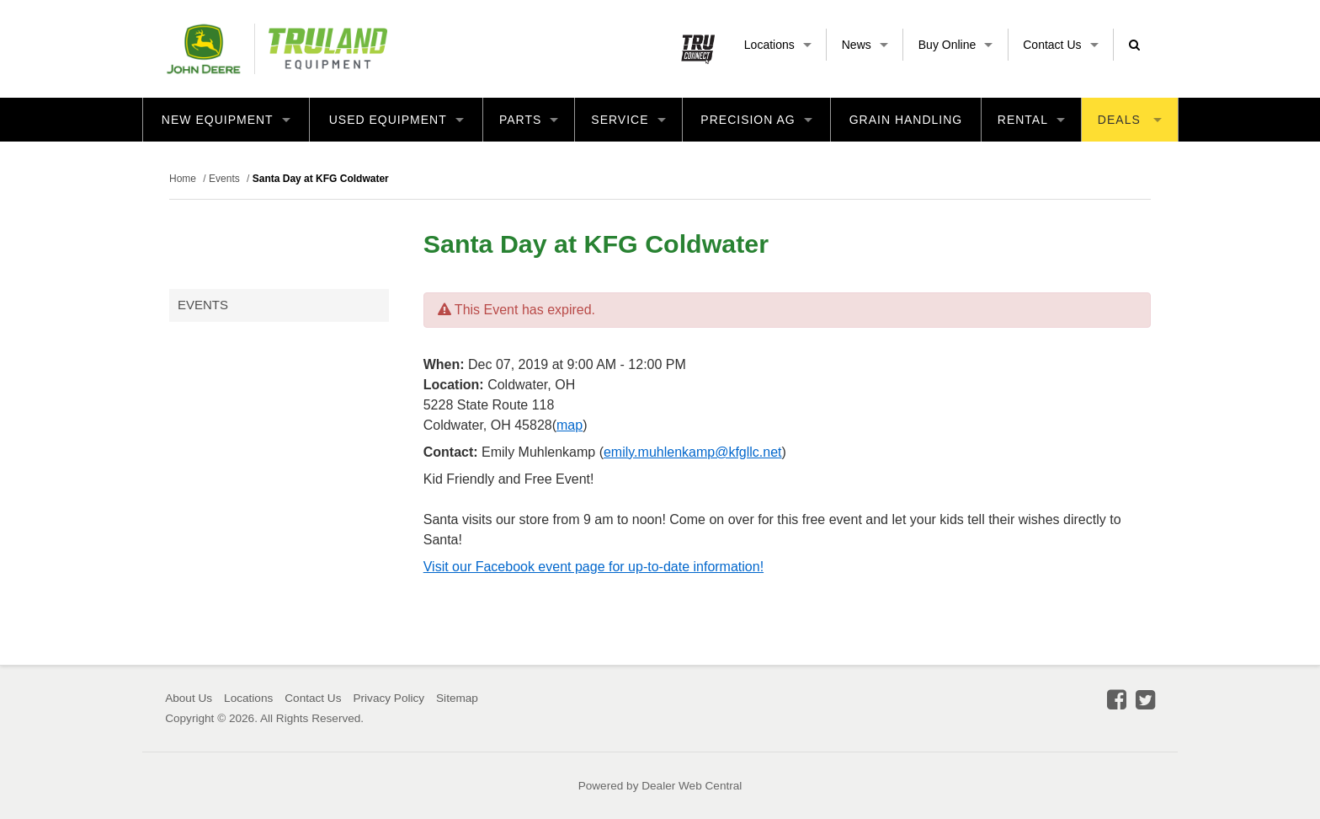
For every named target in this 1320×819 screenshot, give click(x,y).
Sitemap (457, 698)
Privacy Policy (388, 698)
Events (203, 304)
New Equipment (226, 119)
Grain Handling (906, 119)
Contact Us (1060, 44)
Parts (528, 119)
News (865, 44)
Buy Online (955, 44)
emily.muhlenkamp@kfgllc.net (693, 452)
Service (628, 119)
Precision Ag (756, 119)
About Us (188, 698)
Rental (1031, 119)
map (569, 425)
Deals (1130, 119)
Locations (778, 44)
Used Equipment (396, 119)
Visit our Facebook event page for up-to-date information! (593, 566)
